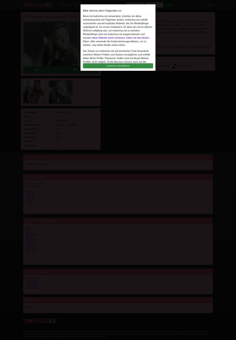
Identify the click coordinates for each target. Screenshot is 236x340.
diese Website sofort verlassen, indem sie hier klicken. (121, 38)
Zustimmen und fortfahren (118, 66)
